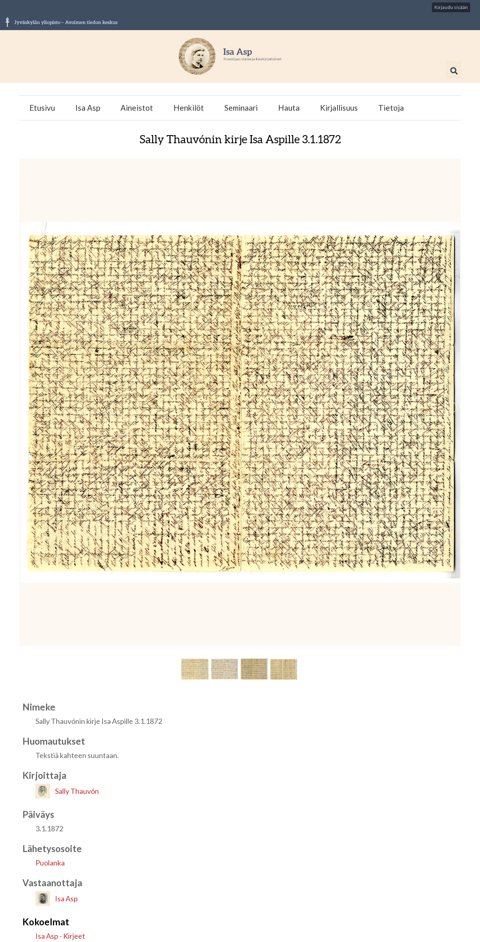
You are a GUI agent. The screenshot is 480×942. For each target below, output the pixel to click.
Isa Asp (87, 107)
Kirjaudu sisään (451, 7)
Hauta (289, 107)
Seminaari (241, 107)
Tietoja (391, 107)
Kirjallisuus (339, 107)
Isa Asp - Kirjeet (60, 935)
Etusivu (42, 107)
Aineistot (137, 107)
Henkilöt (188, 107)
